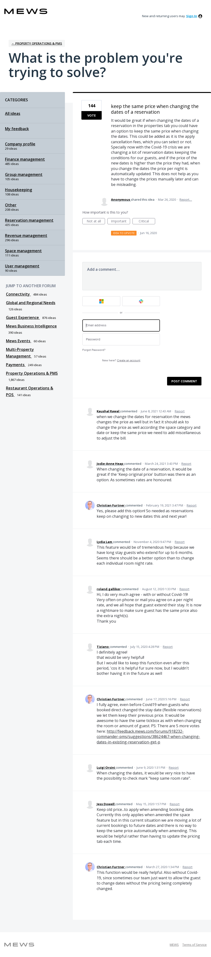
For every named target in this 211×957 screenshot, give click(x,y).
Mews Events (18, 340)
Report (180, 411)
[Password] (121, 339)
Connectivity (18, 294)
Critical (147, 221)
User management (22, 266)
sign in (191, 16)
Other (10, 205)
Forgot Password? (94, 350)
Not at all (96, 221)
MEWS (174, 944)
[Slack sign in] (141, 301)
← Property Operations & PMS (36, 43)
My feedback (17, 128)
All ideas (12, 113)
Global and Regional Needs (30, 302)
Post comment (184, 381)
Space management (23, 250)
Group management (23, 174)
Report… (185, 199)
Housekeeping (18, 189)
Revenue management (26, 235)
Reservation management (29, 220)
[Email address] (121, 325)
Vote (91, 115)
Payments (16, 364)
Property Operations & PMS (32, 373)
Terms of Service (194, 944)
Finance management (25, 159)
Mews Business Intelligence (31, 326)
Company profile (20, 144)
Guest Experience (23, 317)
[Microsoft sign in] (101, 301)
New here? (121, 360)
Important (120, 221)
